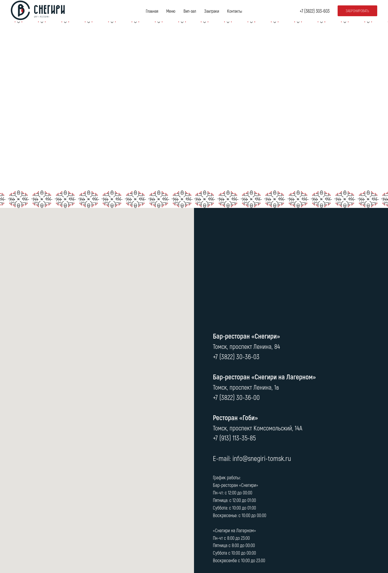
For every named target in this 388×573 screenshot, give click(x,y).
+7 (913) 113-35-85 (234, 437)
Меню (170, 11)
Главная (152, 11)
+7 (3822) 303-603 (315, 11)
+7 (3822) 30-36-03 (236, 356)
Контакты (234, 11)
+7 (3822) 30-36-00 (236, 397)
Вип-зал (189, 11)
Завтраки (211, 11)
